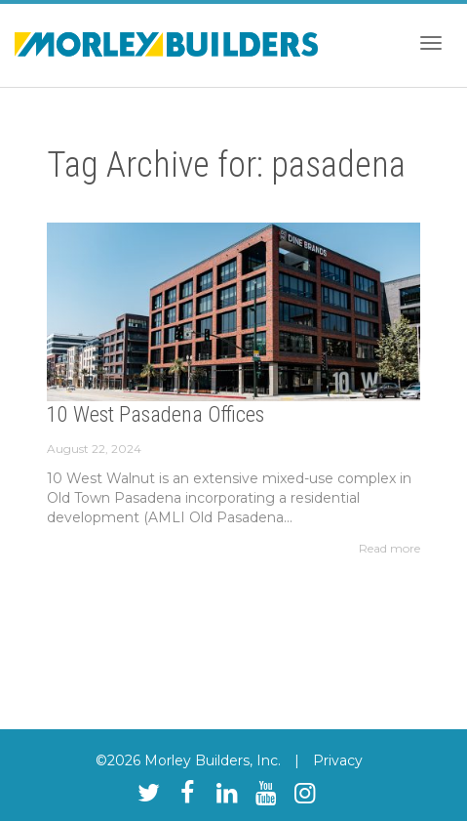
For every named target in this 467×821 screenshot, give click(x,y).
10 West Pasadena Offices (155, 414)
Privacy (338, 760)
